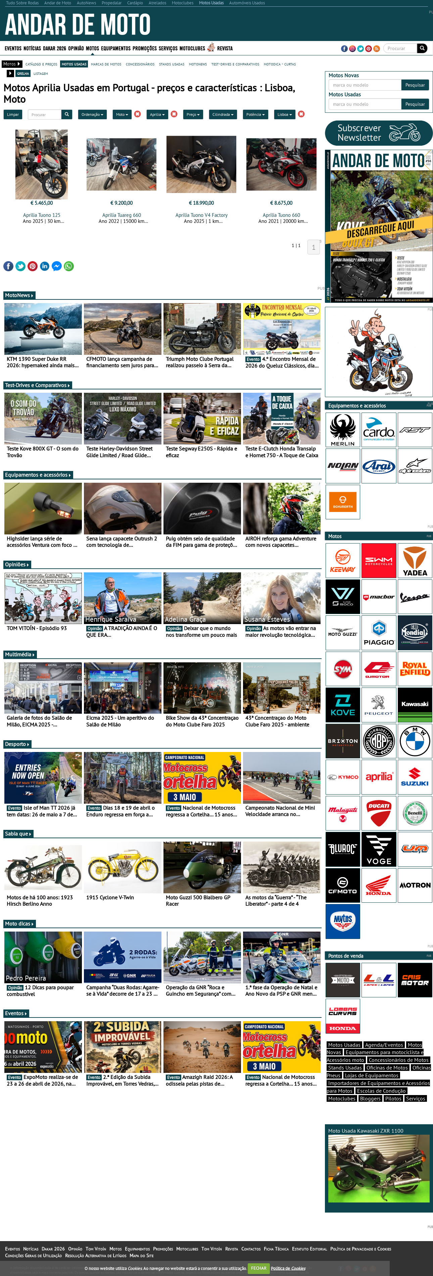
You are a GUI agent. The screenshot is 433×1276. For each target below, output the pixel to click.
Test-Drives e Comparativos (37, 385)
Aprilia (157, 114)
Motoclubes (192, 47)
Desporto (17, 744)
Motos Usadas (344, 1044)
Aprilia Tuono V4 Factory (202, 215)
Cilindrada (223, 114)
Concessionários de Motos (399, 1059)
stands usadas (171, 64)
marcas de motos (106, 64)
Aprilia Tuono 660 (281, 215)
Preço (193, 114)
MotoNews (19, 295)
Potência (255, 114)
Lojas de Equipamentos (371, 1075)
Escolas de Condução (381, 1090)
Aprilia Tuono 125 (41, 215)
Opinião (76, 47)
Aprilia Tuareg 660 (121, 215)
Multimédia (20, 654)
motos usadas (74, 64)
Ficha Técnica (276, 1249)
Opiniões (17, 564)
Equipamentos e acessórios (38, 474)
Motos (92, 47)
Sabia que (18, 833)
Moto (122, 114)
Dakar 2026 (54, 47)
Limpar (13, 114)
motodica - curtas (280, 64)
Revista (225, 47)
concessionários (140, 64)
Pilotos (393, 1098)
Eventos (13, 47)
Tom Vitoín (96, 1249)
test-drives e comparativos (235, 64)
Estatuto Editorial (309, 1249)
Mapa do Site (141, 1256)
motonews (198, 64)
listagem (41, 73)
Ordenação (92, 114)
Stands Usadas (345, 1067)
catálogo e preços (41, 64)
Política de (288, 1268)
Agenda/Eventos (384, 1044)
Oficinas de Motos (387, 1067)
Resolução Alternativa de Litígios (95, 1256)
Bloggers (370, 1098)
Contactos (250, 1249)
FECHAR (259, 1268)
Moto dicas (19, 923)
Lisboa (285, 114)
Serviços (168, 47)
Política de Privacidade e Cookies (360, 1249)
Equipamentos (116, 47)
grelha (23, 73)
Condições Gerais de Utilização (33, 1256)
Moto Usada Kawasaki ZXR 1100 (379, 1164)
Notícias (32, 47)
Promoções (145, 47)
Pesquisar (415, 85)
